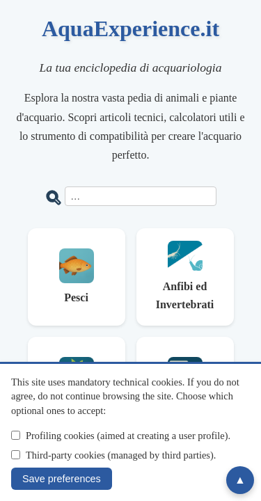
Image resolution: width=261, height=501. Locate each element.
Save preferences (61, 478)
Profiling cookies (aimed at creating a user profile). (128, 435)
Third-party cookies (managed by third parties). (121, 455)
